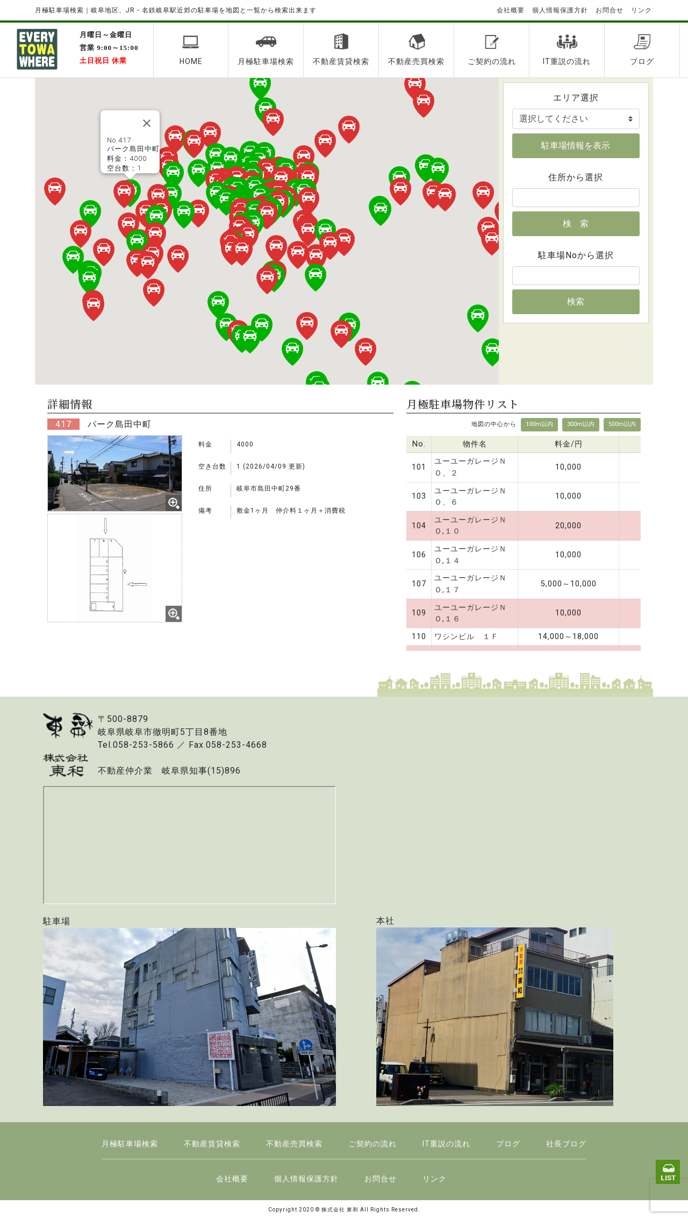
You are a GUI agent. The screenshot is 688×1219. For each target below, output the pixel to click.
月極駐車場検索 (266, 49)
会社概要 (511, 10)
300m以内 (580, 424)
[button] (248, 237)
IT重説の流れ (567, 49)
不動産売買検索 (416, 49)
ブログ (642, 49)
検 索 (576, 223)
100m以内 (539, 424)
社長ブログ (566, 1143)
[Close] (147, 123)
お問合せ (610, 10)
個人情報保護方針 (560, 10)
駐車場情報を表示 (575, 145)
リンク (641, 10)
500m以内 (622, 424)
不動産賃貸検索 (341, 49)
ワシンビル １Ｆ (466, 636)
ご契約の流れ (492, 49)
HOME (191, 49)
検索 (575, 301)
